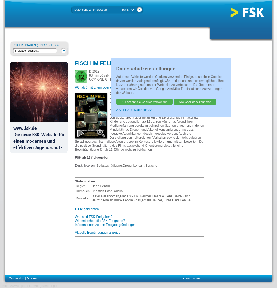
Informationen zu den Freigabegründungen (105, 225)
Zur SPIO (128, 9)
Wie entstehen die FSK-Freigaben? (100, 221)
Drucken (32, 278)
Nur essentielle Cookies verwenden (144, 101)
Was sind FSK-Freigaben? (93, 217)
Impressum (100, 9)
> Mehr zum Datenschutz (134, 110)
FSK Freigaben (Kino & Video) (36, 45)
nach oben (193, 278)
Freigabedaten (88, 209)
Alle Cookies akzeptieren (195, 101)
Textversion (16, 278)
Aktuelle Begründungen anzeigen (98, 232)
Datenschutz (82, 9)
